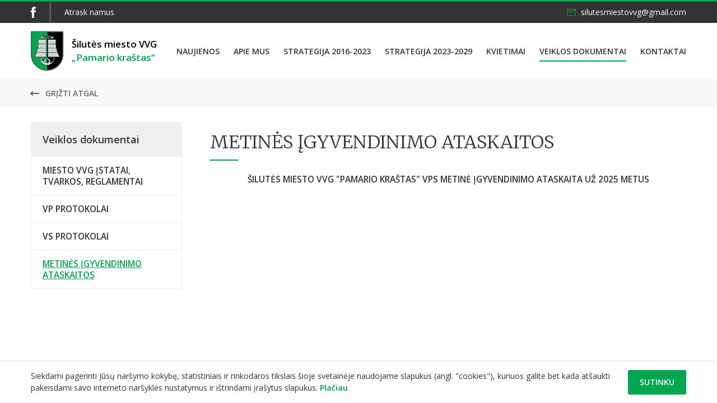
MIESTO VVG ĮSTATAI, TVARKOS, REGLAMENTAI (93, 176)
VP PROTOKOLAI (76, 208)
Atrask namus (89, 12)
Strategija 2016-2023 (327, 51)
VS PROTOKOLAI (76, 236)
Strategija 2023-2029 (428, 51)
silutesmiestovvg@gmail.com (633, 12)
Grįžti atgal (71, 93)
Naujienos (198, 51)
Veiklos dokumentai (582, 51)
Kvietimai (505, 51)
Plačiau (334, 387)
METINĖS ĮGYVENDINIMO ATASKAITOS (92, 269)
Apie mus (251, 51)
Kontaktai (663, 51)
